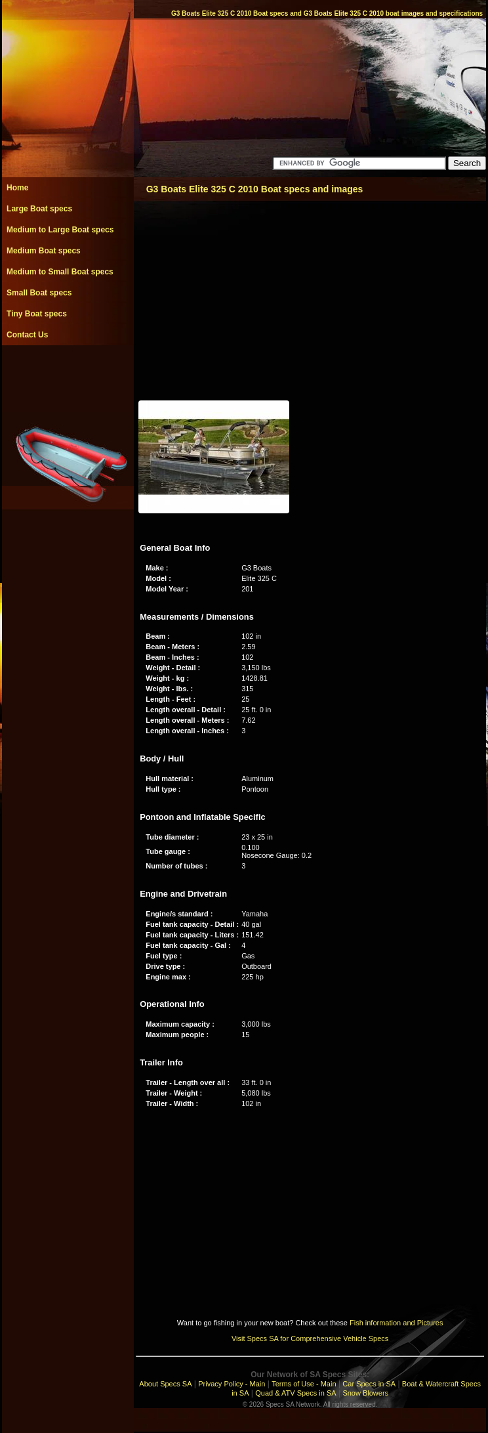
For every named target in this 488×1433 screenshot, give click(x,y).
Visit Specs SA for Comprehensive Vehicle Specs (310, 1338)
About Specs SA (165, 1384)
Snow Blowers (365, 1393)
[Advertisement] (67, 374)
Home (17, 187)
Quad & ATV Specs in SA (295, 1393)
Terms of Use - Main (304, 1384)
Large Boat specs (39, 208)
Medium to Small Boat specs (60, 271)
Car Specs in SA (369, 1384)
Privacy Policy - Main (231, 1384)
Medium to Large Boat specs (60, 229)
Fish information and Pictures (396, 1323)
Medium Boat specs (44, 250)
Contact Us (27, 334)
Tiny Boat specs (37, 313)
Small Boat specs (39, 292)
